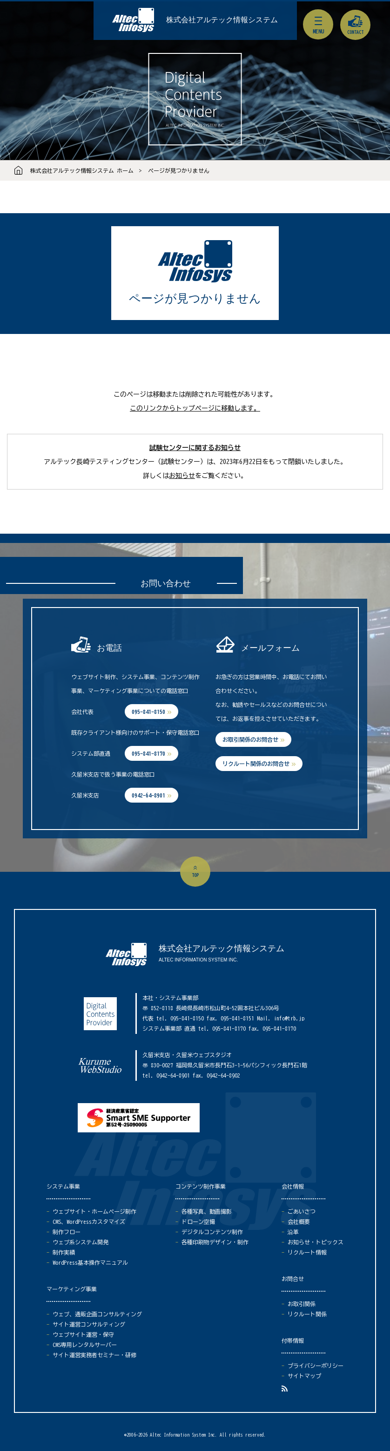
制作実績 (64, 1252)
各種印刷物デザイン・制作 (215, 1242)
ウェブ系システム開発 (80, 1242)
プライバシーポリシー (315, 1365)
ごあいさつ (302, 1211)
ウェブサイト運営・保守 (83, 1334)
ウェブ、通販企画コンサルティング (97, 1314)
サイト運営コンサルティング (89, 1324)
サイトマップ (304, 1376)
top (195, 875)
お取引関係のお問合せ (250, 739)
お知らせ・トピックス (315, 1242)
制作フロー (67, 1232)
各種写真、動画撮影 (207, 1211)
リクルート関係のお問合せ (255, 763)
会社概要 (299, 1221)
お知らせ (182, 475)
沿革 (293, 1232)
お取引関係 (302, 1304)
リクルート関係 (307, 1314)
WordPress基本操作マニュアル (90, 1262)
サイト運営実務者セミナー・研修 (94, 1355)
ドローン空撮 (198, 1221)
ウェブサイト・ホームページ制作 (94, 1211)
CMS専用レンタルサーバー (85, 1344)
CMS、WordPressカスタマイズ (89, 1221)
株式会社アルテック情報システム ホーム (82, 170)
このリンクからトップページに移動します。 (195, 408)
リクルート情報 (307, 1252)
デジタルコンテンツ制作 (212, 1232)
